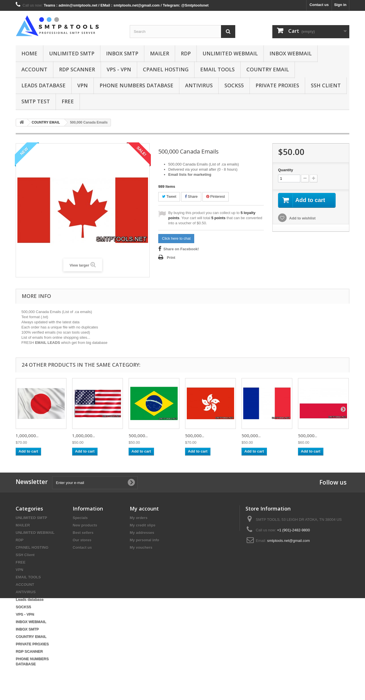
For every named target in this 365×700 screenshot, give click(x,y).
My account (144, 508)
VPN (82, 85)
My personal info (144, 540)
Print (171, 257)
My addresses (142, 532)
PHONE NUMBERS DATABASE (136, 85)
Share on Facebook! (181, 249)
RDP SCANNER (77, 69)
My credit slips (142, 525)
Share (191, 196)
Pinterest (215, 196)
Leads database (43, 85)
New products (85, 525)
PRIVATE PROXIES (277, 85)
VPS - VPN (119, 69)
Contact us (318, 5)
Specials (80, 518)
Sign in (340, 5)
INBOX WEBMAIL (290, 53)
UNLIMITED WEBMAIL (230, 53)
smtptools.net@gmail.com (288, 540)
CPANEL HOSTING (165, 69)
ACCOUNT (34, 69)
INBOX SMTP (122, 53)
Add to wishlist (302, 218)
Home (29, 53)
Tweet (169, 196)
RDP (186, 53)
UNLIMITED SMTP (71, 53)
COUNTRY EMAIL (267, 69)
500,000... (138, 435)
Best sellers (83, 532)
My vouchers (141, 547)
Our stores (82, 540)
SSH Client (326, 85)
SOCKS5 (234, 85)
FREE (68, 101)
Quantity (285, 170)
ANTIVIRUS (199, 85)
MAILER (159, 53)
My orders (138, 518)
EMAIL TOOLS (217, 69)
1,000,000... (27, 435)
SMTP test (35, 101)
